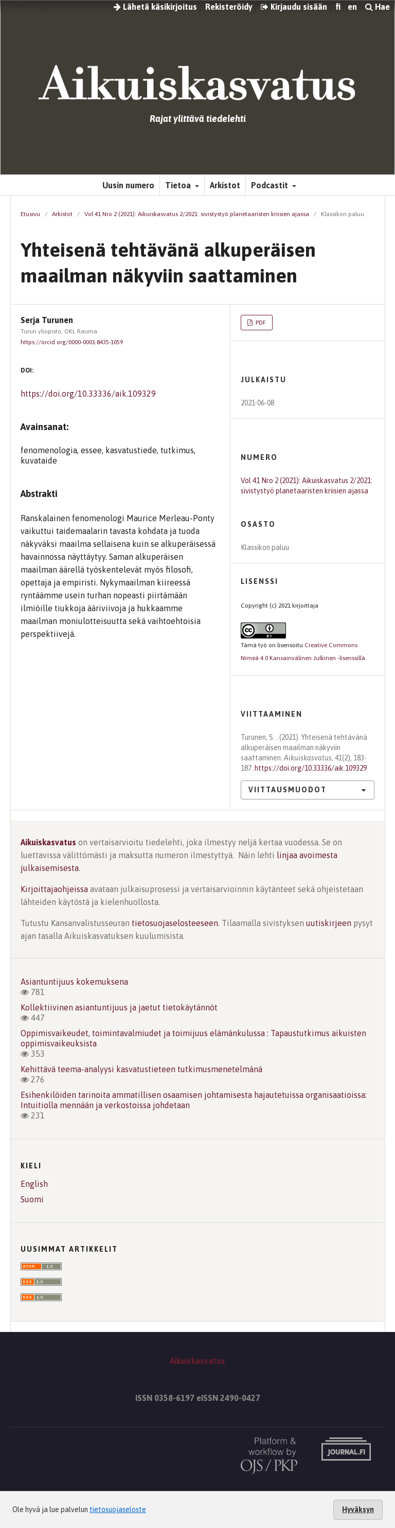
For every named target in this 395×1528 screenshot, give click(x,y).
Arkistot (225, 185)
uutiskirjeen (328, 923)
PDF (260, 322)
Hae (377, 6)
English (34, 1183)
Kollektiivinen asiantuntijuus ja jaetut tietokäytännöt (119, 1007)
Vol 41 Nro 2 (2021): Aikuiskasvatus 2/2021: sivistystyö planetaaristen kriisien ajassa (196, 214)
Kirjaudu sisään (294, 6)
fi (337, 6)
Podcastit (270, 185)
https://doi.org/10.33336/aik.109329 (88, 393)
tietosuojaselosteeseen (175, 923)
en (352, 6)
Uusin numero (128, 185)
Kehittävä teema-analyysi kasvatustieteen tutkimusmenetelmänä (141, 1069)
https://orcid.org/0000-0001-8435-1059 (72, 342)
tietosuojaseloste (117, 1509)
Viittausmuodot (287, 790)
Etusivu (30, 214)
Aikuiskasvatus (48, 842)
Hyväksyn (358, 1509)
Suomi (32, 1199)
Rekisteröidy (229, 6)
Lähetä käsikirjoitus (155, 6)
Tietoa (179, 185)
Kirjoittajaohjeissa (54, 889)
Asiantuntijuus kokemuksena (74, 981)
